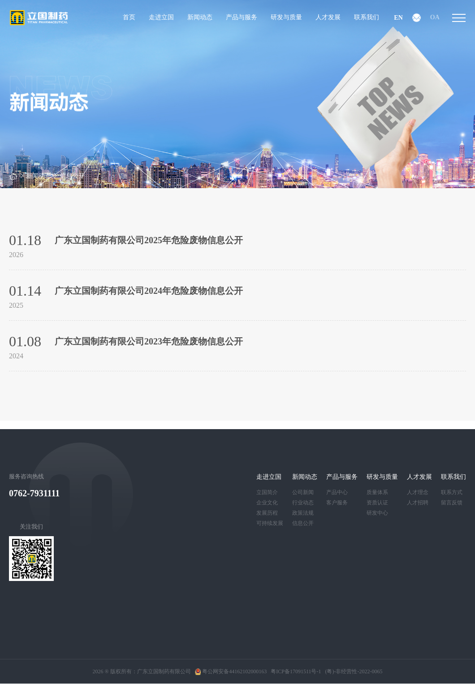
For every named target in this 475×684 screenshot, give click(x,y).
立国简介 (267, 492)
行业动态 (303, 502)
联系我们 (453, 476)
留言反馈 (451, 502)
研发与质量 (382, 476)
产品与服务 (342, 476)
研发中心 (377, 513)
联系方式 (451, 492)
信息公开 (72, 175)
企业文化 (267, 502)
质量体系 (377, 492)
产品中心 (337, 492)
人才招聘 (417, 502)
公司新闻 (303, 492)
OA (435, 17)
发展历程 (267, 513)
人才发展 (419, 476)
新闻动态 (38, 175)
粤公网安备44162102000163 (231, 671)
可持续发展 (269, 523)
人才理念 (417, 492)
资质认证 (377, 502)
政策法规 (303, 513)
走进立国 (268, 476)
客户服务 (337, 502)
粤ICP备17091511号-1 (296, 671)
